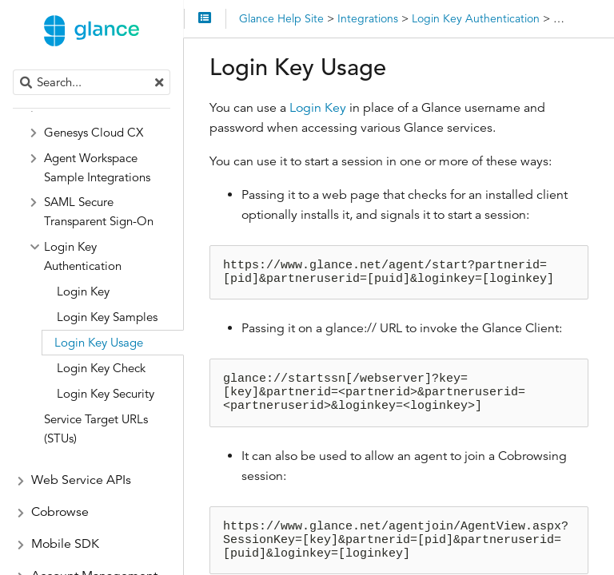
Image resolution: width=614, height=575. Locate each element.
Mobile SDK (65, 544)
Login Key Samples (107, 316)
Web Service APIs (81, 480)
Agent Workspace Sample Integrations (97, 167)
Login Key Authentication (83, 256)
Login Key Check (101, 367)
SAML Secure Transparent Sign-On (99, 211)
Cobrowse (60, 512)
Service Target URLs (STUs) (96, 428)
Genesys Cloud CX (93, 132)
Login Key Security (105, 393)
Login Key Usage (98, 342)
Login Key (317, 108)
